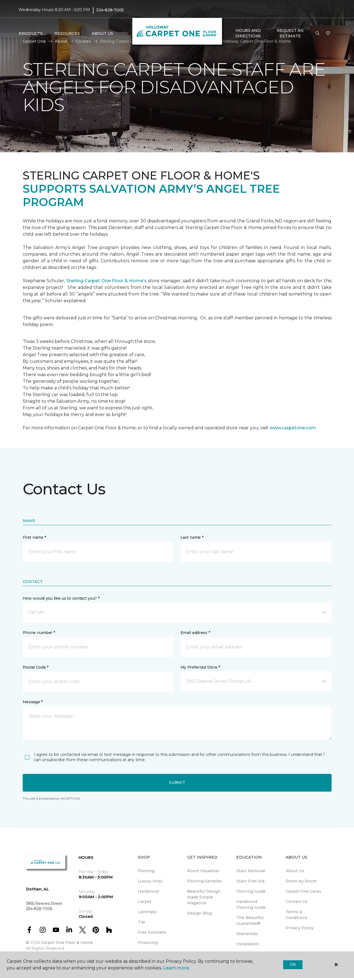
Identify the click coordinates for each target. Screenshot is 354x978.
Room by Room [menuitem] (301, 881)
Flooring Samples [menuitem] (204, 881)
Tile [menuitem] (141, 922)
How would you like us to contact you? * (61, 598)
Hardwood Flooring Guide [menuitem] (251, 904)
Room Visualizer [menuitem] (203, 870)
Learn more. (176, 968)
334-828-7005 (110, 9)
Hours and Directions (248, 33)
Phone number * (39, 633)
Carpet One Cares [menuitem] (303, 891)
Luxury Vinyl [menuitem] (150, 881)
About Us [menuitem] (295, 870)
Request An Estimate (290, 33)
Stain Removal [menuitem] (250, 870)
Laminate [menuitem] (147, 911)
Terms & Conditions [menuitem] (297, 914)
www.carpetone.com (293, 427)
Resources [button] (67, 33)
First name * (34, 537)
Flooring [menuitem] (146, 870)
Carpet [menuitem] (144, 901)
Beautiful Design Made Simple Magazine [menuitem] (204, 897)
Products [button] (31, 33)
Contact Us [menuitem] (297, 901)
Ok (293, 964)
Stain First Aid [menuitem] (250, 881)
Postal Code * (35, 667)
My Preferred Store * (200, 667)
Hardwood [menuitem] (148, 891)
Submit (177, 782)
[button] (317, 33)
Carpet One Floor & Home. (67, 942)
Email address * (195, 633)
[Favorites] (328, 33)
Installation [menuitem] (247, 943)
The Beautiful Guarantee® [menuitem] (249, 920)
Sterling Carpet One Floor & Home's (106, 280)
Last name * (191, 537)
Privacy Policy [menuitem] (300, 927)
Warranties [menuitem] (247, 933)
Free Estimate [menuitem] (152, 932)
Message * (33, 702)
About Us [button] (102, 33)
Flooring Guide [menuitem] (251, 891)
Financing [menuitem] (148, 942)
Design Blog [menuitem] (199, 913)
